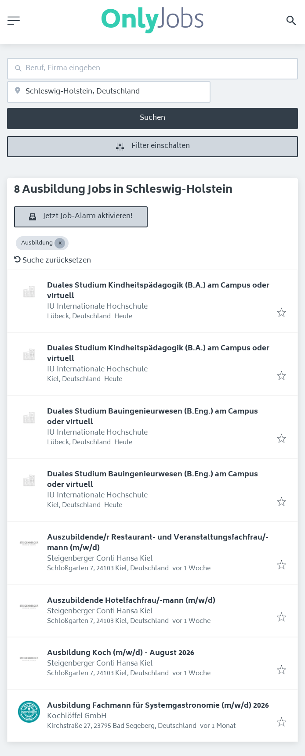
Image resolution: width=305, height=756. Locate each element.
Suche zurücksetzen (52, 261)
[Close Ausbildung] (59, 243)
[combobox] (152, 68)
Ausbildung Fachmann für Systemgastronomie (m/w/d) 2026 (158, 706)
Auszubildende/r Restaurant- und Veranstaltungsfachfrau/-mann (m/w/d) (158, 543)
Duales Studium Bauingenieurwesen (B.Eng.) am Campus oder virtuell (152, 417)
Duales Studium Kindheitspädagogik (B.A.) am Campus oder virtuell (158, 291)
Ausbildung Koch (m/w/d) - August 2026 (120, 653)
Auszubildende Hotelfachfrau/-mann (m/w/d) (131, 601)
